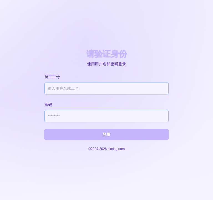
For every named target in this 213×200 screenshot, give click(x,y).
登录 (106, 134)
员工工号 (52, 76)
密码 (48, 104)
